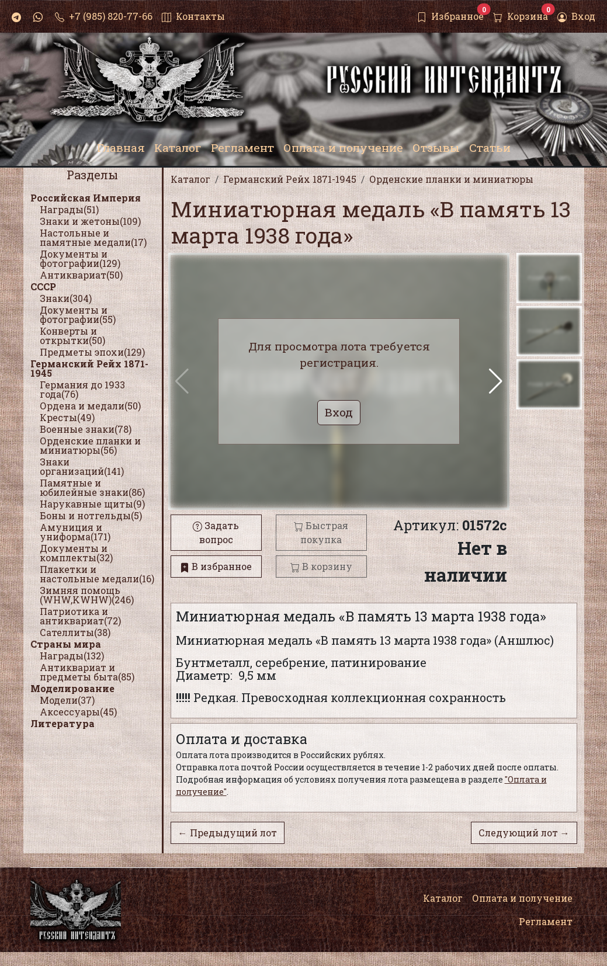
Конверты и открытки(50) (72, 335)
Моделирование (72, 688)
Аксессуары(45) (78, 712)
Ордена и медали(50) (90, 405)
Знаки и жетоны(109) (90, 221)
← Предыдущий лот (227, 832)
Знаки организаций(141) (82, 466)
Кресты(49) (67, 417)
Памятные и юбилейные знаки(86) (92, 487)
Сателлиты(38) (75, 632)
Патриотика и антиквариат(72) (80, 616)
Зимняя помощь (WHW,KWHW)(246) (87, 595)
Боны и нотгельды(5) (91, 515)
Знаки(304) (66, 298)
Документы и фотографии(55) (78, 314)
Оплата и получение (522, 898)
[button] (496, 381)
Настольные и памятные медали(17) (93, 237)
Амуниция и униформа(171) (75, 532)
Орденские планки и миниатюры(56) (90, 445)
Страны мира (65, 644)
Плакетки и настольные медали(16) (97, 574)
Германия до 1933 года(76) (82, 389)
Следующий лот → (524, 832)
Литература (62, 723)
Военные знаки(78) (85, 429)
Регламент (546, 921)
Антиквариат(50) (81, 275)
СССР (43, 286)
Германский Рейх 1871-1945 (89, 368)
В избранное (216, 566)
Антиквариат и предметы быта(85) (87, 672)
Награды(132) (72, 655)
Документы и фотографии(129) (80, 258)
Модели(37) (67, 700)
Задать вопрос (216, 532)
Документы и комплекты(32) (76, 553)
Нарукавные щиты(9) (92, 504)
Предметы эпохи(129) (92, 352)
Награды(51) (69, 209)
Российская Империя (85, 198)
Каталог (443, 898)
